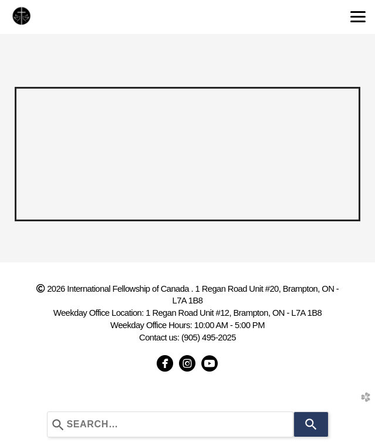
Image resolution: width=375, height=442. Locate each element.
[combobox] (170, 424)
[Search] (311, 424)
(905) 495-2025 (208, 337)
